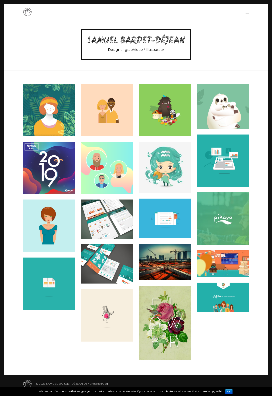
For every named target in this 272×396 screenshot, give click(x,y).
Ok (228, 391)
